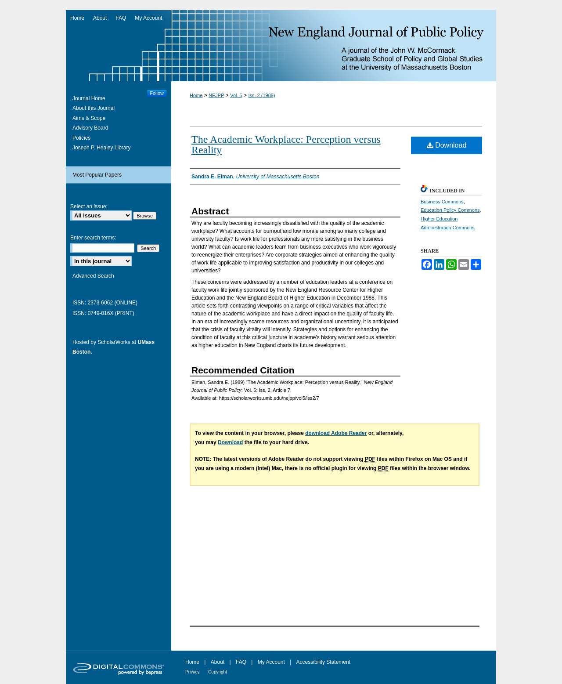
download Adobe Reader (336, 433)
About (217, 662)
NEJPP (216, 95)
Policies (81, 138)
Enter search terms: (93, 238)
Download (447, 145)
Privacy (192, 672)
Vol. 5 (236, 95)
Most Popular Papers (97, 175)
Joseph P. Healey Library (101, 148)
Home (196, 95)
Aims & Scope (88, 118)
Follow (157, 93)
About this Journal (93, 108)
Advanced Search (93, 276)
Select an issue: (89, 206)
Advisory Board (90, 128)
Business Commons (442, 201)
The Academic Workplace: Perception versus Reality (286, 145)
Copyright (217, 672)
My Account (271, 662)
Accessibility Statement (323, 662)
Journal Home (88, 98)
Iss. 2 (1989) (261, 95)
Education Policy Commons (450, 210)
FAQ (241, 662)
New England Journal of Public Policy (281, 45)
